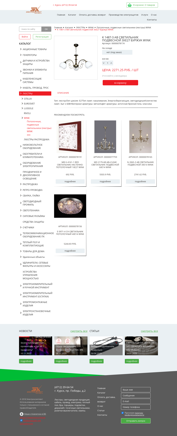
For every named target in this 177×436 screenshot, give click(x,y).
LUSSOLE (28, 108)
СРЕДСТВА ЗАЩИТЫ (33, 221)
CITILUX (28, 98)
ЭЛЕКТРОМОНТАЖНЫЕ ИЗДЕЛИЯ (35, 304)
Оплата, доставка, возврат (92, 14)
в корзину (120, 82)
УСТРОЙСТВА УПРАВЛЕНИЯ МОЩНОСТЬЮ (31, 275)
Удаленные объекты (34, 256)
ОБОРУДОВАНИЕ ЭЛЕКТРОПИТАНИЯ (33, 164)
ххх (28, 134)
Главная (61, 14)
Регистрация (42, 36)
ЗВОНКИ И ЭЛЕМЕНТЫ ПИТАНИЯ (35, 71)
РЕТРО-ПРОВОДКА (33, 189)
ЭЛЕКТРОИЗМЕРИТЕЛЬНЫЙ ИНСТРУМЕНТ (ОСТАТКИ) (37, 295)
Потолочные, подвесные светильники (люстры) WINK (39, 126)
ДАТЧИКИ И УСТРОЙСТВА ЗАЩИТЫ (36, 62)
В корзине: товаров (144, 5)
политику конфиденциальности (134, 414)
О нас (154, 14)
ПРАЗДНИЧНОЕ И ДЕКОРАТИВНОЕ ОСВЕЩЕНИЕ (32, 175)
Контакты (152, 19)
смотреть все (78, 331)
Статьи (100, 410)
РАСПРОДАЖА (30, 184)
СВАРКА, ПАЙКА (31, 195)
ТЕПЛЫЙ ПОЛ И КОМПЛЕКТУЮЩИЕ (33, 244)
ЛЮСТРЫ (28, 93)
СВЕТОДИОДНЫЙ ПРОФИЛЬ (32, 203)
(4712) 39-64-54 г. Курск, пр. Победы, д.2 (70, 388)
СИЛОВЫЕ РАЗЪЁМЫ (34, 216)
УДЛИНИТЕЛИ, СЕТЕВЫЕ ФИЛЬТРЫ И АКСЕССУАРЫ (36, 264)
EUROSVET (29, 103)
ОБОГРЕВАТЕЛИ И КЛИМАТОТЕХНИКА (33, 155)
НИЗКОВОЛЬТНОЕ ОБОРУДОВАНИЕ (32, 146)
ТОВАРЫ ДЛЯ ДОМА (33, 251)
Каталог (72, 14)
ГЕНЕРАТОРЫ (30, 54)
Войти (25, 36)
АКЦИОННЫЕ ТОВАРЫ (35, 49)
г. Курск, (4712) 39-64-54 (65, 5)
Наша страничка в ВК (35, 413)
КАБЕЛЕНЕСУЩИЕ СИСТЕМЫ (32, 80)
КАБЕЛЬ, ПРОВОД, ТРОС (36, 87)
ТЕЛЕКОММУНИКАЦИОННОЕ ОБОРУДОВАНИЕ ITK (37, 235)
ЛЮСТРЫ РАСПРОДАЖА (36, 139)
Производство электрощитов (123, 14)
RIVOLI (27, 113)
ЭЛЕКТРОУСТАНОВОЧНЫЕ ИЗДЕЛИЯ (37, 313)
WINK (27, 117)
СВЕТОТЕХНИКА (31, 210)
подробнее (70, 181)
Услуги (144, 14)
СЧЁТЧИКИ (28, 227)
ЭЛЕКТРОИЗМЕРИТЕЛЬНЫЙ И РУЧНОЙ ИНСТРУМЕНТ (37, 286)
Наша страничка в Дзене (32, 417)
